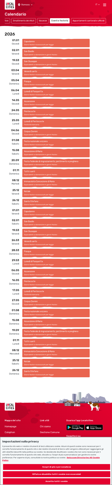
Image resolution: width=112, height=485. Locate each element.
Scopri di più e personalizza (56, 470)
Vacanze (43, 20)
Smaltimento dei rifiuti (23, 20)
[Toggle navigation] (104, 4)
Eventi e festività (59, 20)
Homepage (10, 426)
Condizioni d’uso (14, 438)
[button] (25, 4)
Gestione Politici (49, 438)
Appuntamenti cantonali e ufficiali (88, 20)
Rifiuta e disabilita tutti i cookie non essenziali (56, 478)
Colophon (10, 432)
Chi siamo (45, 426)
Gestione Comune (50, 432)
